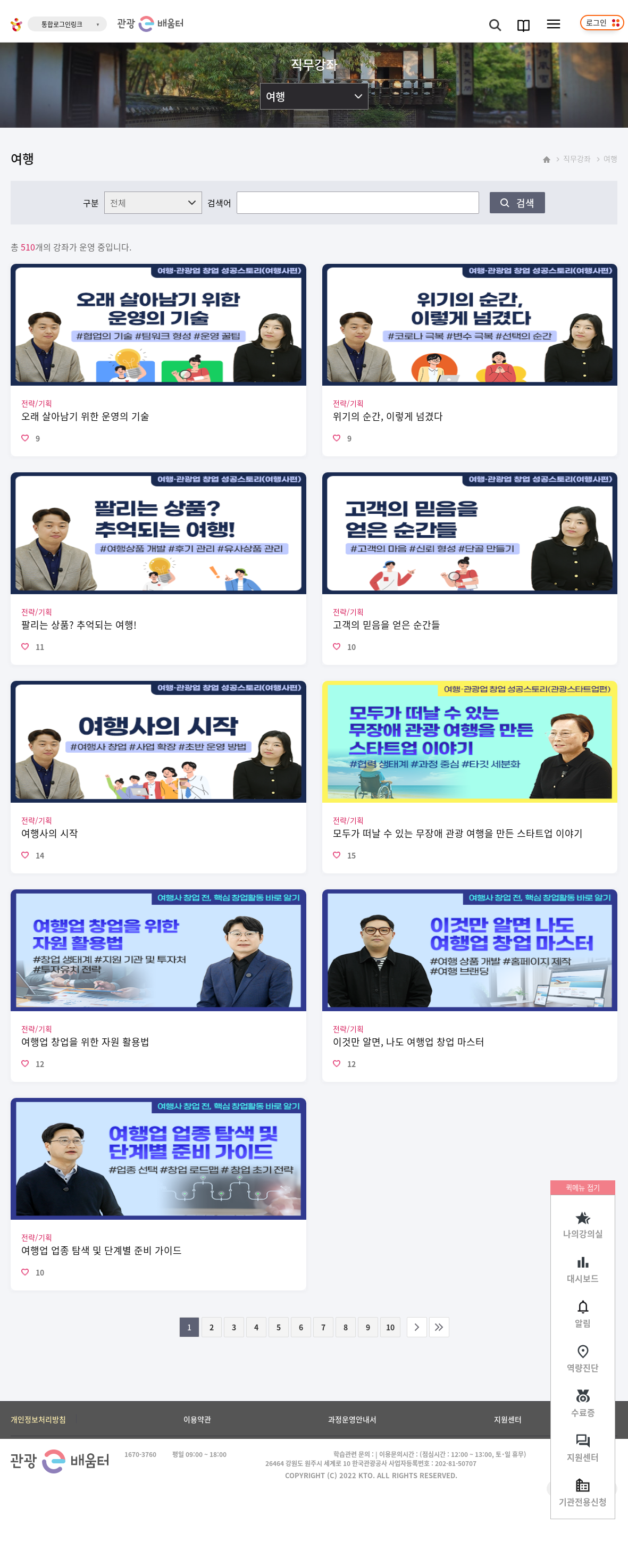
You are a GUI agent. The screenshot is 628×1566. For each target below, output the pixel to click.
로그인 (596, 22)
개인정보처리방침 (38, 1419)
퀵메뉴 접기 (583, 1187)
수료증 (583, 1412)
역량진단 (583, 1367)
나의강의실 (583, 1233)
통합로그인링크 (61, 24)
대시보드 (583, 1278)
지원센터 (583, 1457)
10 (390, 1327)
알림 (583, 1323)
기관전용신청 (583, 1501)
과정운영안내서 (352, 1419)
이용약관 (197, 1419)
